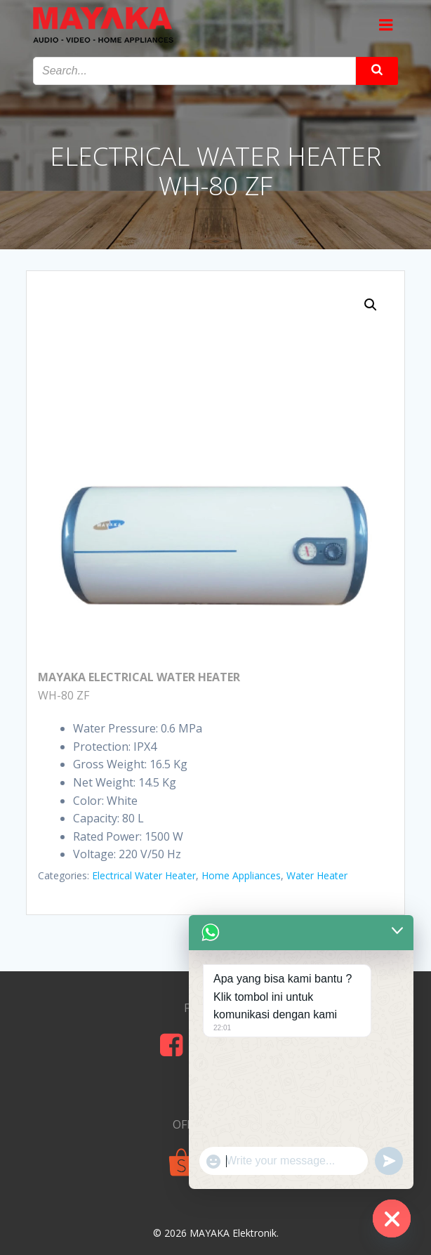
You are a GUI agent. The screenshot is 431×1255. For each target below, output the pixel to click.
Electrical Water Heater (144, 875)
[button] (370, 304)
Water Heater (316, 875)
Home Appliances (241, 875)
